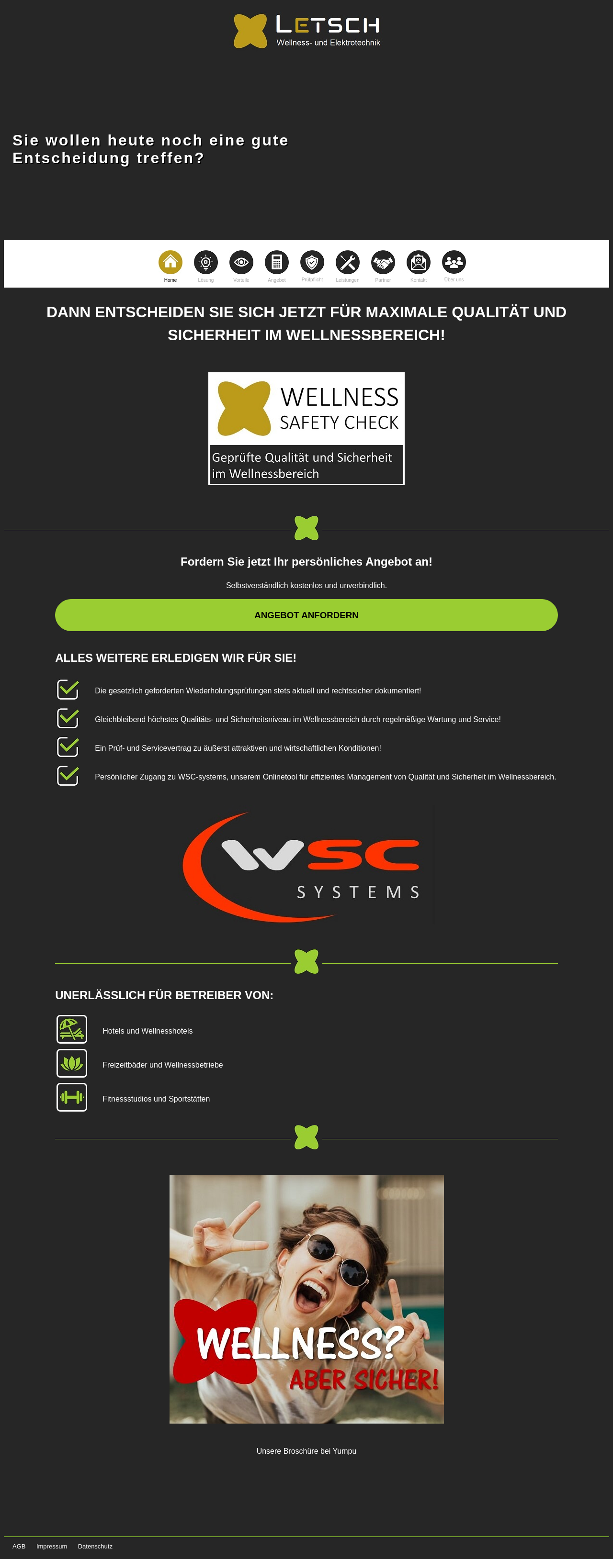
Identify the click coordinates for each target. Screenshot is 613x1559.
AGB (18, 1546)
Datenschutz (95, 1546)
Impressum (51, 1546)
